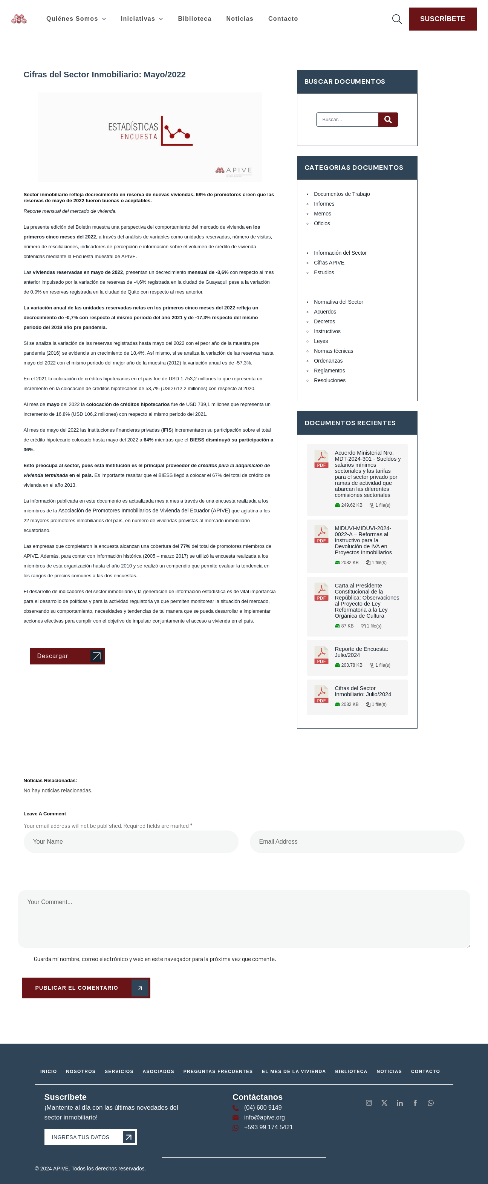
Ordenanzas (328, 361)
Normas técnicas (333, 351)
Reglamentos (329, 371)
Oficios (322, 223)
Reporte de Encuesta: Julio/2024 (362, 652)
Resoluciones (330, 380)
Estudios (324, 272)
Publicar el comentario (90, 988)
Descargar (53, 656)
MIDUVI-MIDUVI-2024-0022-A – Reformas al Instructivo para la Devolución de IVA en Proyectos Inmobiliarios (363, 540)
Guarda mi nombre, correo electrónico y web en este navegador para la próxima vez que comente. (155, 958)
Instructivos (327, 331)
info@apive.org (264, 1117)
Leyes (321, 341)
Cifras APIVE (329, 263)
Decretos (324, 321)
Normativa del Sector (338, 302)
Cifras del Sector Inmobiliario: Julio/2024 (363, 691)
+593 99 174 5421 (268, 1127)
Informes (324, 204)
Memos (322, 214)
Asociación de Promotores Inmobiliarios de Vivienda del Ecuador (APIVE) (144, 510)
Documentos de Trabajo (342, 194)
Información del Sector (340, 253)
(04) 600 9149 (263, 1107)
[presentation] (69, 866)
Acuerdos (325, 312)
